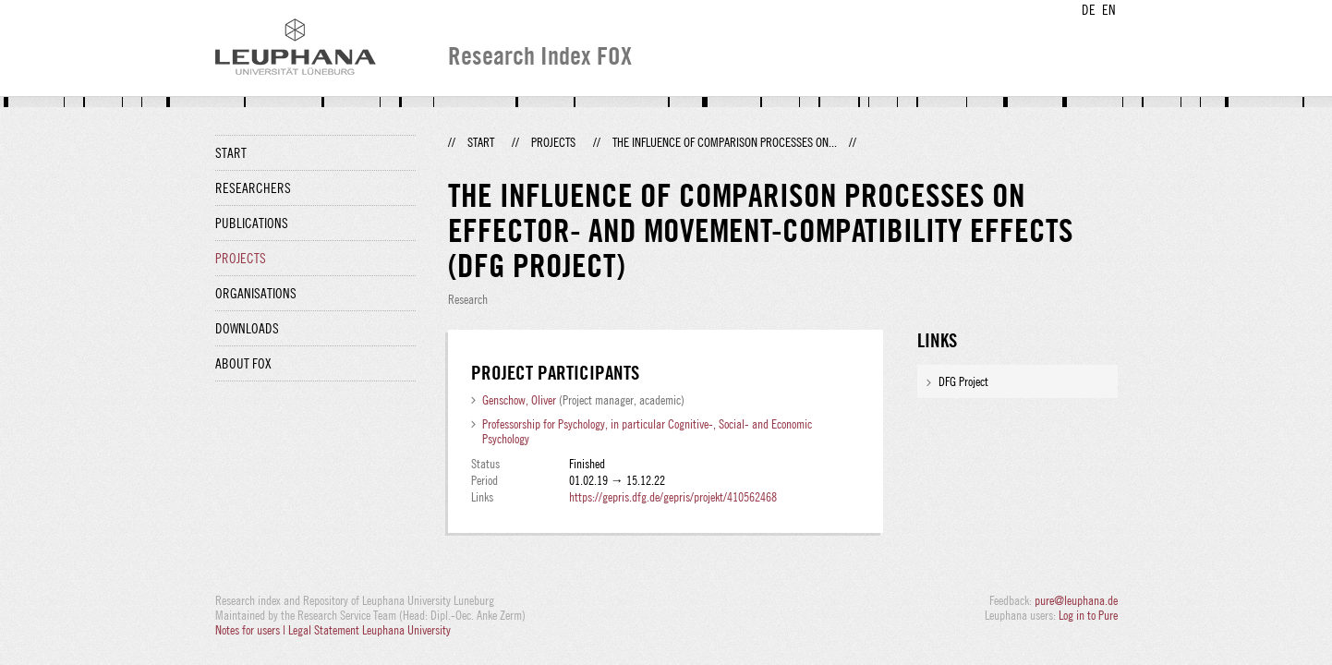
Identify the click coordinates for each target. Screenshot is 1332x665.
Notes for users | (251, 630)
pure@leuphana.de (1076, 600)
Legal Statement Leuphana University (369, 630)
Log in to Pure (1088, 615)
